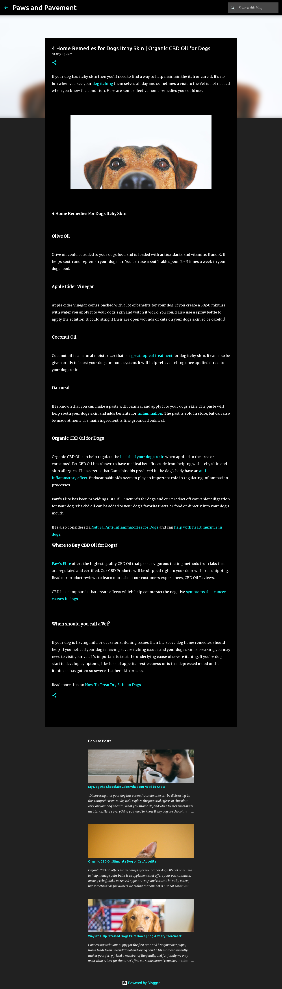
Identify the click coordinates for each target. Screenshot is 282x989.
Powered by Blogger (141, 983)
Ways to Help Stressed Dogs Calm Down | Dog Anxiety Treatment (135, 936)
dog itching (103, 83)
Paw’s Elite (62, 563)
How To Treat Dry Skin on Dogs (113, 685)
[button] (54, 63)
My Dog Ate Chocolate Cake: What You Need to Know (126, 787)
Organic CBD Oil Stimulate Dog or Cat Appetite (122, 861)
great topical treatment (152, 355)
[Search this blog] (255, 7)
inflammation (149, 413)
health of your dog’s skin (142, 457)
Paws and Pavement (44, 7)
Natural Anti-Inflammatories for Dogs (124, 527)
